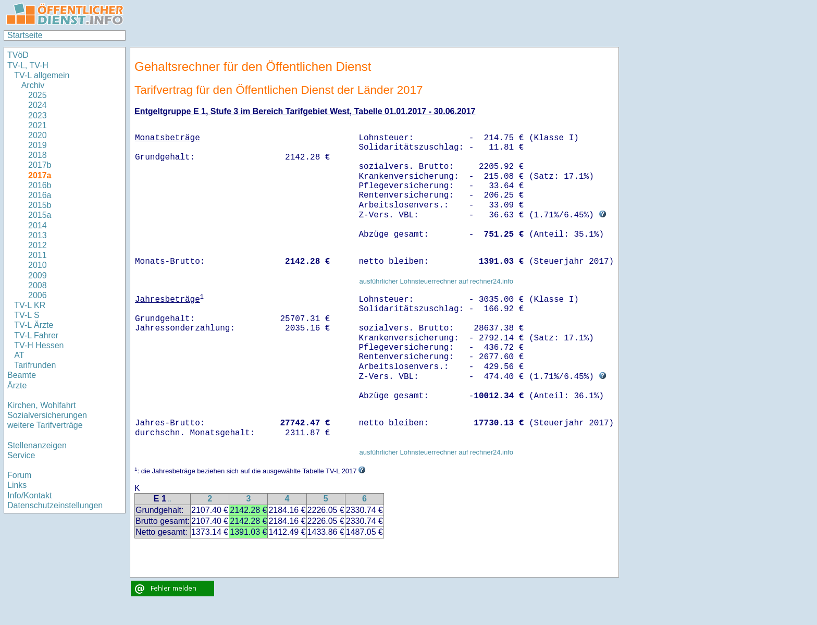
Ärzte (17, 385)
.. (169, 500)
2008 (37, 285)
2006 (37, 295)
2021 (37, 125)
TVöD (18, 55)
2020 (37, 135)
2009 (37, 275)
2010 (37, 265)
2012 (37, 245)
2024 (37, 105)
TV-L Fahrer (36, 335)
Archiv (32, 85)
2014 (37, 225)
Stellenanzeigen (37, 445)
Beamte (21, 375)
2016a (40, 195)
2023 (37, 115)
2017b (40, 165)
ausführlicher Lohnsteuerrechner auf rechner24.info (436, 281)
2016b (40, 185)
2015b (40, 205)
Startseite (25, 35)
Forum (19, 475)
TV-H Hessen (39, 345)
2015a (40, 215)
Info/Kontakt (29, 495)
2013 (37, 235)
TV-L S (26, 315)
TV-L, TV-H (27, 65)
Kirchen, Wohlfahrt (41, 405)
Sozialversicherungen (47, 415)
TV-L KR (30, 305)
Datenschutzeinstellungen (55, 505)
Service (21, 455)
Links (17, 485)
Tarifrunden (36, 365)
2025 (37, 95)
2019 (37, 145)
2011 (37, 255)
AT (19, 355)
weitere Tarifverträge (45, 425)
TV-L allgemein (41, 75)
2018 (37, 155)
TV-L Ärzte (33, 325)
